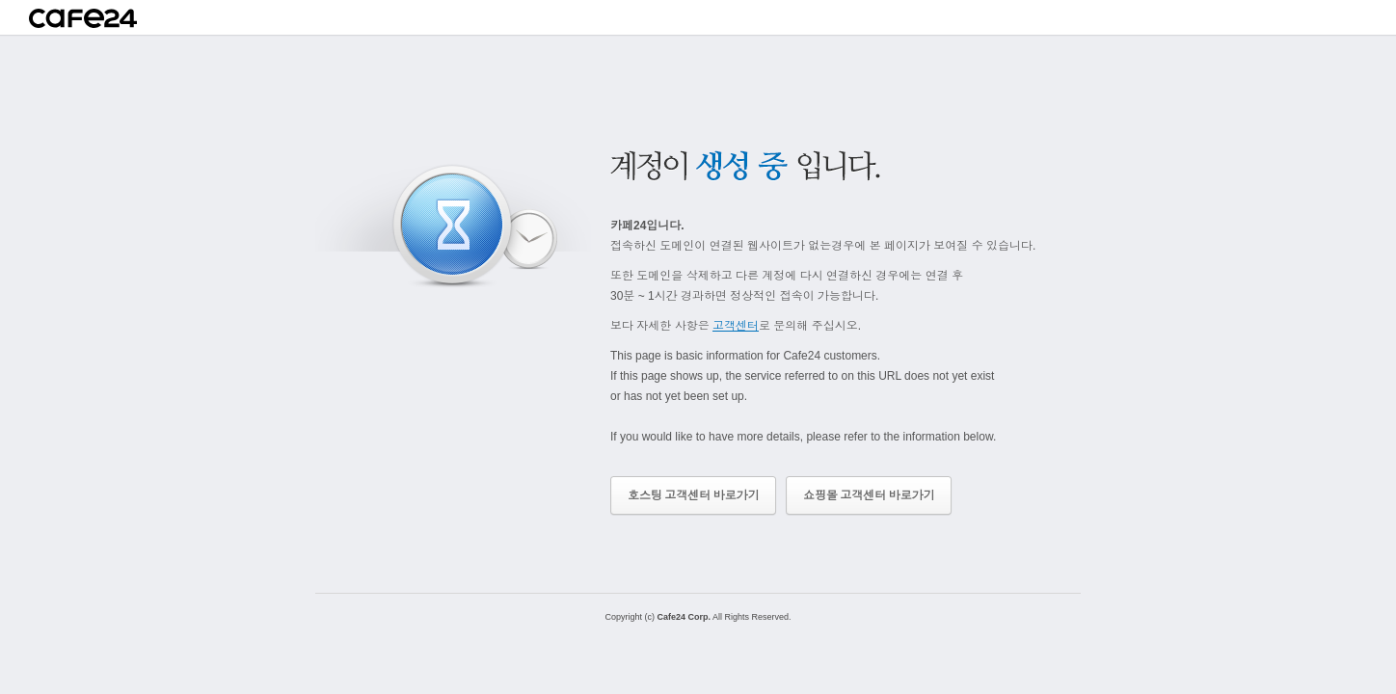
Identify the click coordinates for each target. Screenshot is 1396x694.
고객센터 (735, 326)
